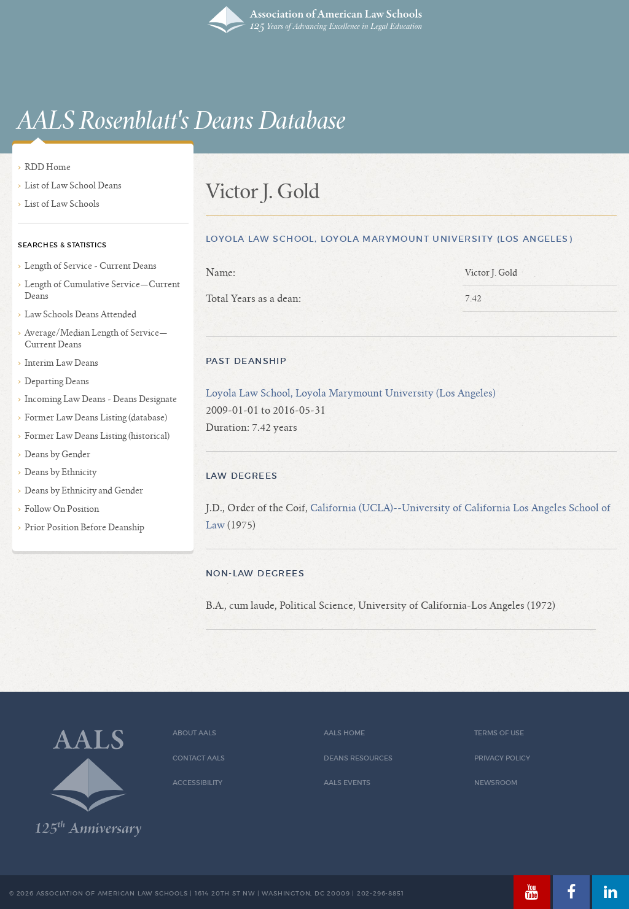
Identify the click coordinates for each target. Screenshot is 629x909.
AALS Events (347, 783)
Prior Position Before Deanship (84, 527)
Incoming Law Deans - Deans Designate (101, 398)
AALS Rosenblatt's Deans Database (181, 121)
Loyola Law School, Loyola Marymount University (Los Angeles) (389, 238)
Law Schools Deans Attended (80, 314)
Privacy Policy (502, 758)
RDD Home (48, 166)
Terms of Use (499, 733)
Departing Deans (57, 381)
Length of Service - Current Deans (91, 265)
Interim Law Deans (61, 362)
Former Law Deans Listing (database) (96, 417)
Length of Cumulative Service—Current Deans (102, 290)
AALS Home (344, 733)
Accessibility (197, 783)
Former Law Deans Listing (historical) (97, 435)
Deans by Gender (57, 454)
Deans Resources (358, 758)
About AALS (194, 733)
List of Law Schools (62, 203)
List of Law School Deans (73, 185)
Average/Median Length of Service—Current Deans (96, 338)
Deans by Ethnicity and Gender (84, 490)
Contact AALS (199, 758)
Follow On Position (62, 508)
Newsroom (495, 783)
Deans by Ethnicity (60, 472)
